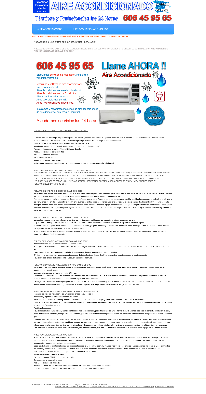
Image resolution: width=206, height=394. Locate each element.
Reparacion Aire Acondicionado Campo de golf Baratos (103, 36)
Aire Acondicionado (50, 29)
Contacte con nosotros (164, 387)
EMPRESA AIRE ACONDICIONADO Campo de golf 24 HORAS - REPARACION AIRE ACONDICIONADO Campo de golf (104, 387)
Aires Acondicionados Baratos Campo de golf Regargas (73, 35)
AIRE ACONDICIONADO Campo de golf (63, 384)
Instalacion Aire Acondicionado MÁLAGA (58, 36)
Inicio (34, 36)
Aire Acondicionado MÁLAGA (90, 29)
